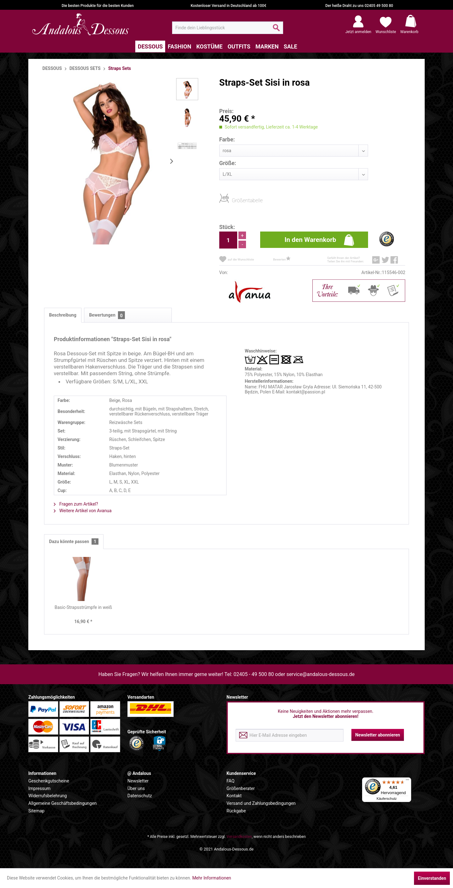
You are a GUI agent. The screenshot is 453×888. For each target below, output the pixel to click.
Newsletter (137, 780)
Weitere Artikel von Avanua (83, 510)
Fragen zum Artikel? (76, 504)
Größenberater (240, 788)
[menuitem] (227, 27)
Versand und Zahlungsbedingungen (261, 803)
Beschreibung (62, 315)
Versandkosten (239, 836)
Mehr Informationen (211, 877)
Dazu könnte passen (73, 542)
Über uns (136, 788)
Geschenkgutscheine (48, 780)
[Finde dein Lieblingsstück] (227, 27)
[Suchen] (276, 30)
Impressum (39, 788)
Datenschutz (139, 795)
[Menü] (407, 781)
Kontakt (234, 795)
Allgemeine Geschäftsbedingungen (62, 803)
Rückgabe (236, 810)
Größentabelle (234, 200)
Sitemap (36, 810)
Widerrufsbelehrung (47, 795)
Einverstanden (432, 878)
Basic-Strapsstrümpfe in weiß (83, 607)
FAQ (230, 780)
